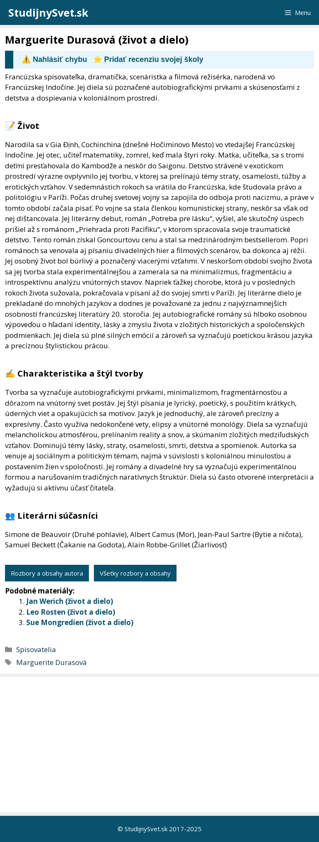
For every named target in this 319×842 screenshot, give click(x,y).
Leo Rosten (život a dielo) (70, 612)
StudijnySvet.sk (48, 12)
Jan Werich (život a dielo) (69, 601)
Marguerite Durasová (51, 662)
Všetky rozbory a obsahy (135, 573)
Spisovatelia (36, 649)
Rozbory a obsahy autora (47, 573)
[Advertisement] (161, 745)
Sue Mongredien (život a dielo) (79, 622)
